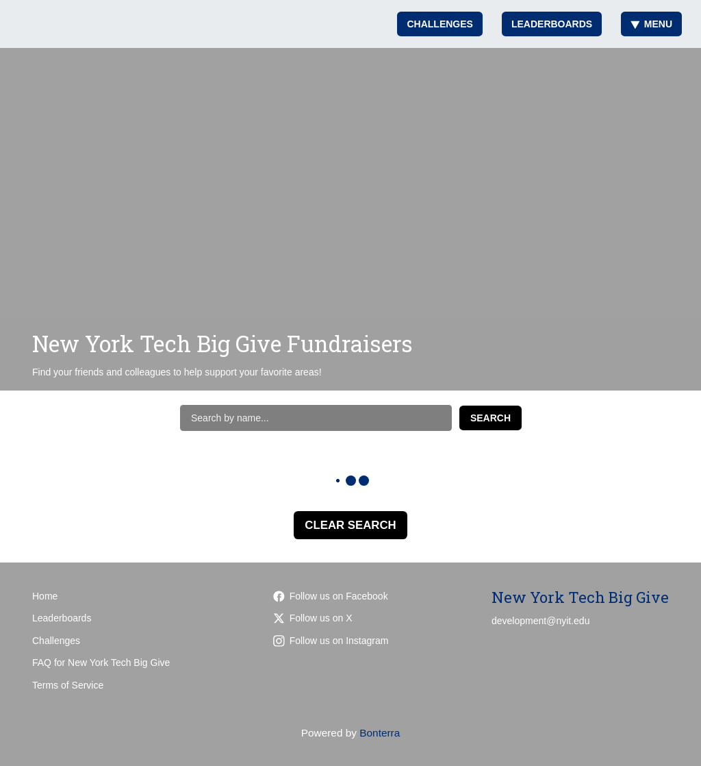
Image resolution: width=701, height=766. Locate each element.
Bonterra (379, 733)
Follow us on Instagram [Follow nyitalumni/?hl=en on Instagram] (331, 640)
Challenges (439, 23)
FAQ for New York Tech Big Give (101, 662)
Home (45, 596)
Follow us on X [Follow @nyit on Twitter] (313, 618)
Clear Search (350, 525)
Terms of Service (67, 685)
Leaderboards (551, 23)
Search (490, 417)
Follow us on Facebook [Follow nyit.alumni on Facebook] (330, 596)
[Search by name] (316, 418)
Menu (651, 23)
